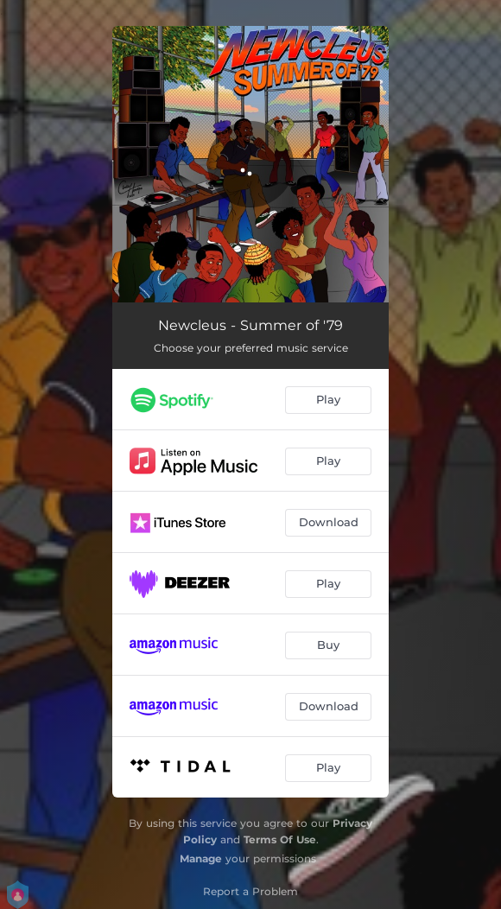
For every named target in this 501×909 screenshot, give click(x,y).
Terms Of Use (280, 839)
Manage (201, 858)
